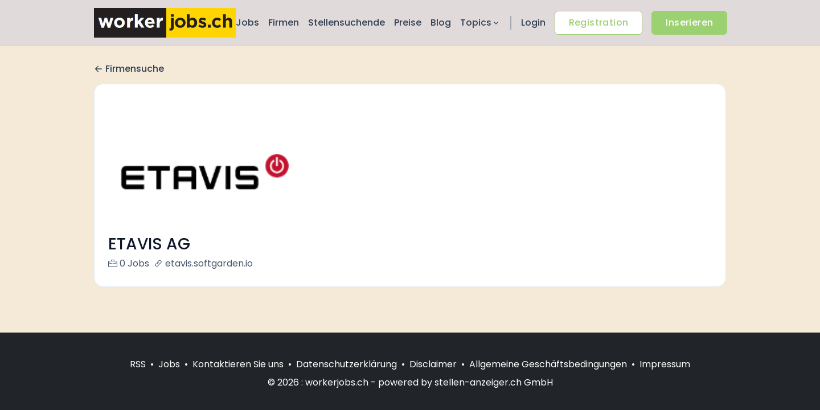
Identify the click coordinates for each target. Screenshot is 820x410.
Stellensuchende (346, 22)
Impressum (664, 364)
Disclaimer (433, 364)
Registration (599, 22)
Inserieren (689, 22)
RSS (138, 364)
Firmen (283, 22)
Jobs (247, 22)
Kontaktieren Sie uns (238, 364)
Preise (407, 22)
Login (533, 22)
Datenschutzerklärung (346, 364)
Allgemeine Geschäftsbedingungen (548, 364)
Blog (440, 22)
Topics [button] (480, 22)
